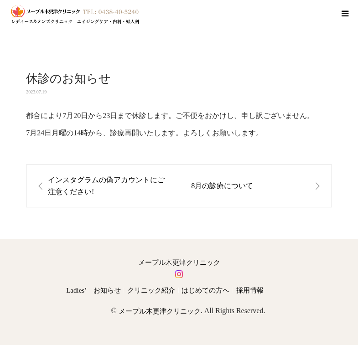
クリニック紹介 (151, 290)
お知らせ (107, 290)
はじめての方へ (205, 290)
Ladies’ (76, 290)
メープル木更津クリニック (179, 263)
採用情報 (250, 290)
